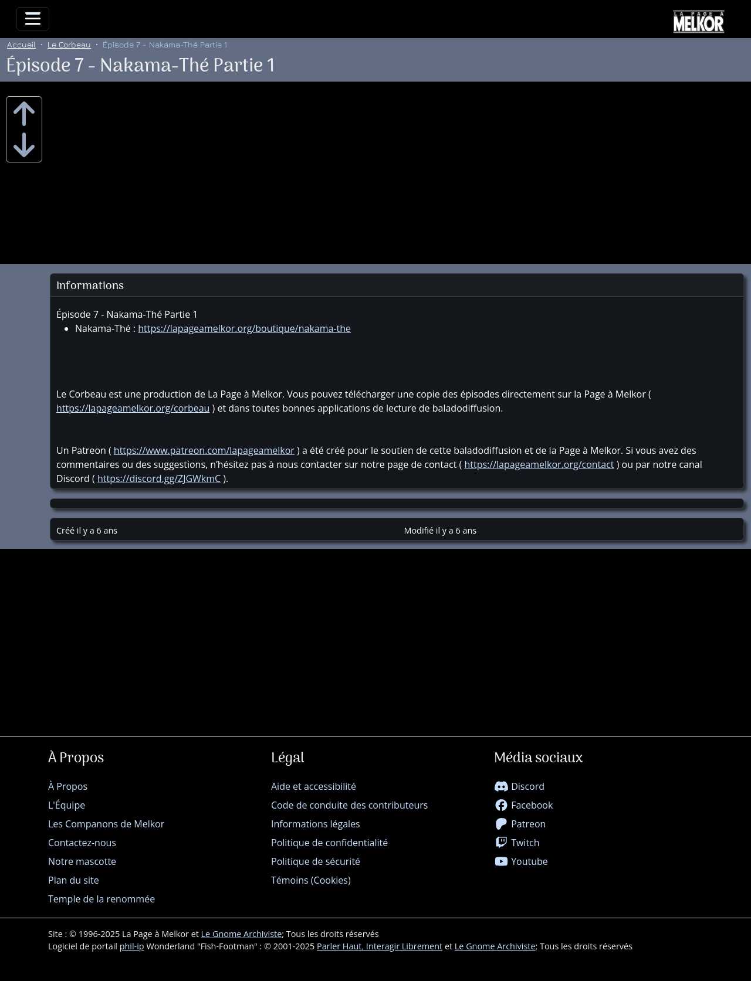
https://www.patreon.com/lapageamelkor (204, 450)
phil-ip (132, 946)
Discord (519, 786)
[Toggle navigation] (32, 18)
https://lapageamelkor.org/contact (539, 464)
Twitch (517, 842)
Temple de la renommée (101, 898)
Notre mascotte (82, 861)
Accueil (21, 44)
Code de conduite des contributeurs (349, 805)
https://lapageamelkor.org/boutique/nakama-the (244, 328)
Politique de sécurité (315, 861)
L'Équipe (66, 805)
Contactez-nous (82, 842)
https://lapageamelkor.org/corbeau (132, 408)
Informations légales (315, 823)
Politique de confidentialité (329, 842)
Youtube (521, 861)
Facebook (523, 805)
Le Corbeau (69, 44)
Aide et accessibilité (313, 786)
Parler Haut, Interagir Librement (379, 946)
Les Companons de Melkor (106, 823)
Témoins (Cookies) (311, 880)
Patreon (520, 823)
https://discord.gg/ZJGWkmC (159, 478)
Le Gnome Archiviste (241, 933)
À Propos (67, 786)
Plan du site (73, 880)
